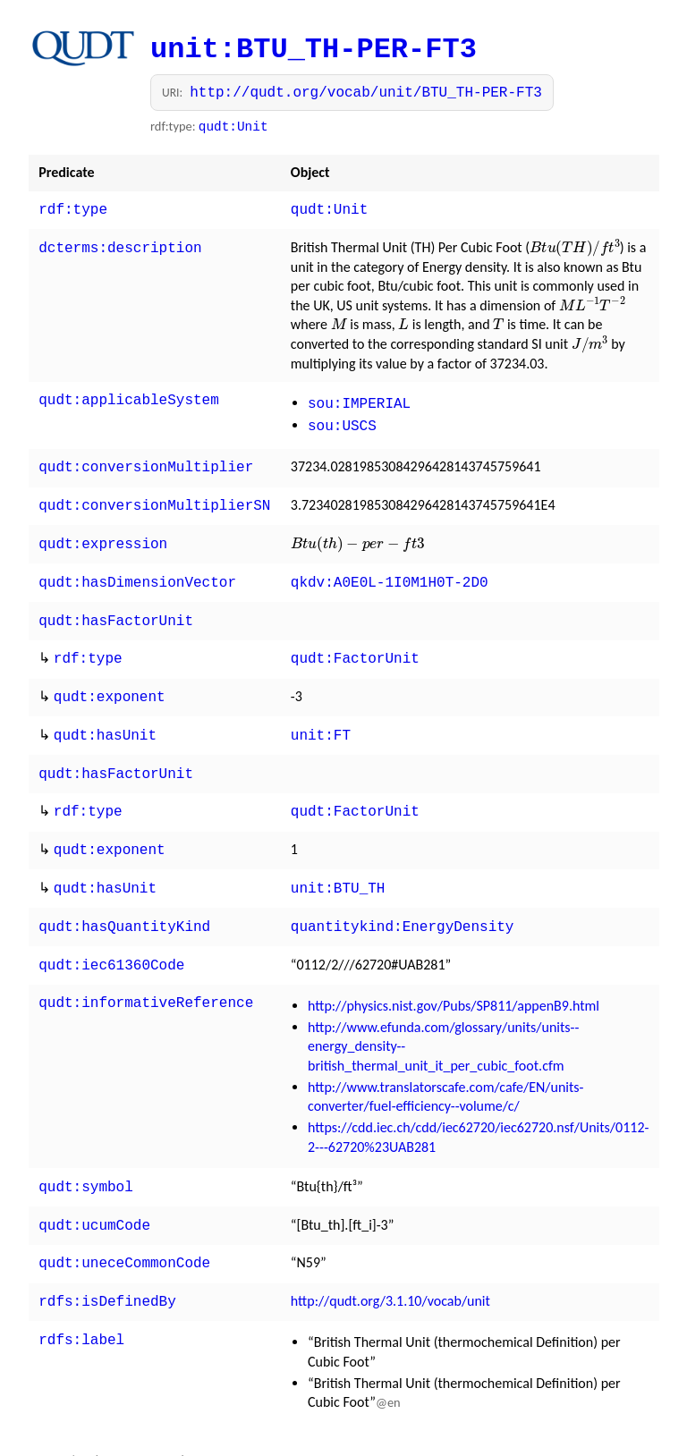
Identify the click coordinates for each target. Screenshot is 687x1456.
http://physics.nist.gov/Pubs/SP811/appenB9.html (453, 973)
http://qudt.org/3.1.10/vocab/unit (390, 1263)
